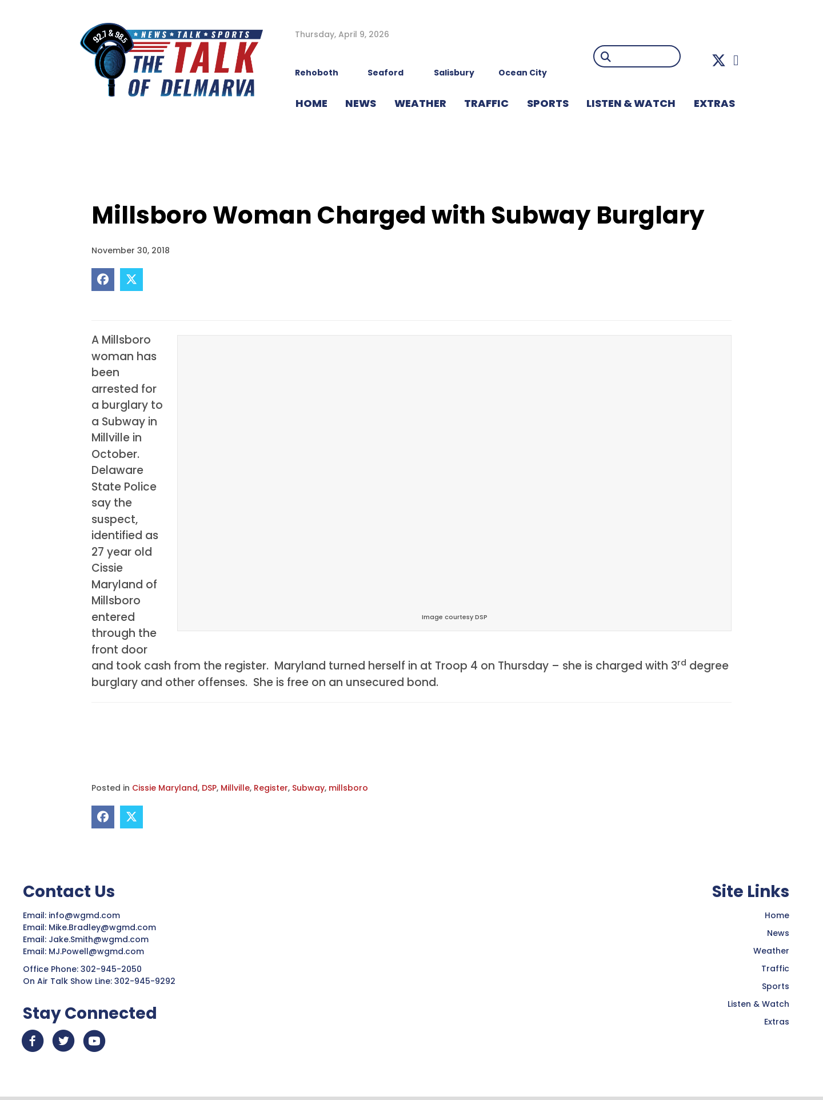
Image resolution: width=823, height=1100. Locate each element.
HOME (311, 103)
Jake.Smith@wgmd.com (100, 939)
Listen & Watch (758, 1004)
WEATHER (420, 103)
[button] (719, 60)
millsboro (348, 788)
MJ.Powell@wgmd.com (99, 951)
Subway (308, 788)
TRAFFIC (486, 103)
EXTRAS (714, 103)
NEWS (360, 103)
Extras (776, 1021)
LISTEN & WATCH (631, 103)
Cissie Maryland (165, 788)
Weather (771, 950)
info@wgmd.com (85, 915)
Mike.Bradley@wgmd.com (102, 927)
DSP (209, 788)
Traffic (775, 968)
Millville (235, 788)
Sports (548, 103)
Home (777, 915)
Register (271, 788)
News (778, 933)
